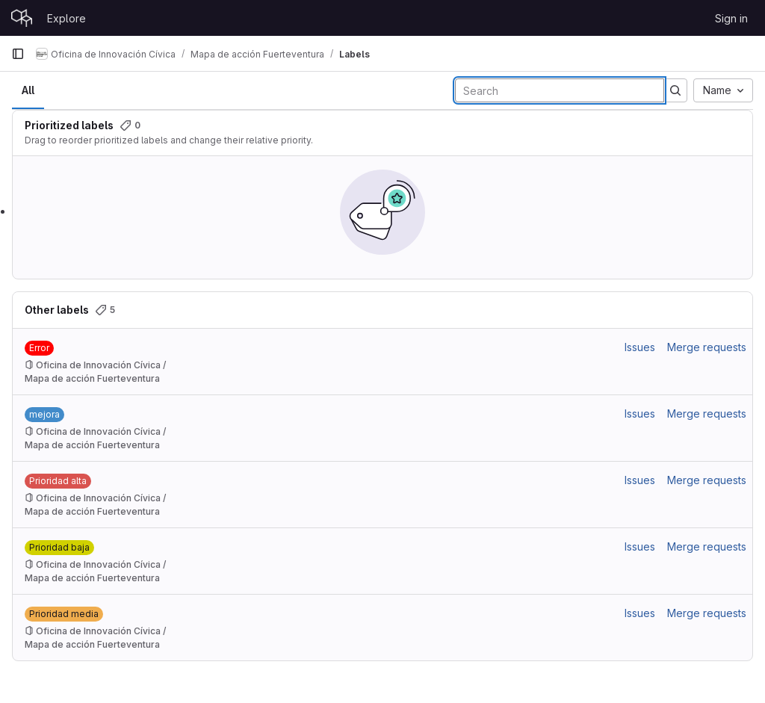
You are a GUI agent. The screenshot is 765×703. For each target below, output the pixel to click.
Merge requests (706, 347)
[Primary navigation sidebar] (18, 54)
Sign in (731, 18)
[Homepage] (21, 18)
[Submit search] (675, 90)
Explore (66, 18)
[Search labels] (559, 90)
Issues (640, 347)
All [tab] (28, 90)
